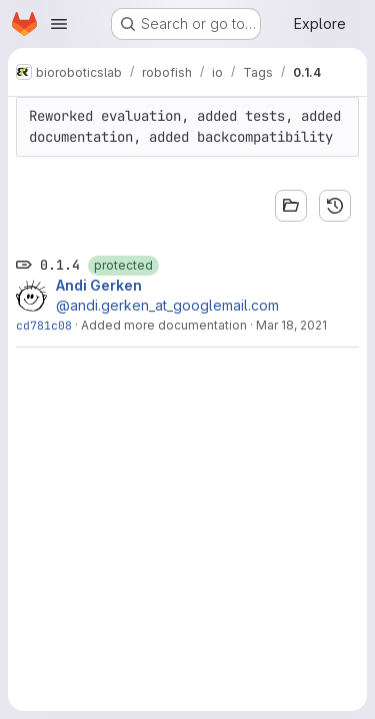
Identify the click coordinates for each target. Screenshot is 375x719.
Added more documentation (164, 325)
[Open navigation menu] (59, 24)
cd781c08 (44, 325)
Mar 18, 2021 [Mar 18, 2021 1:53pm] (291, 325)
